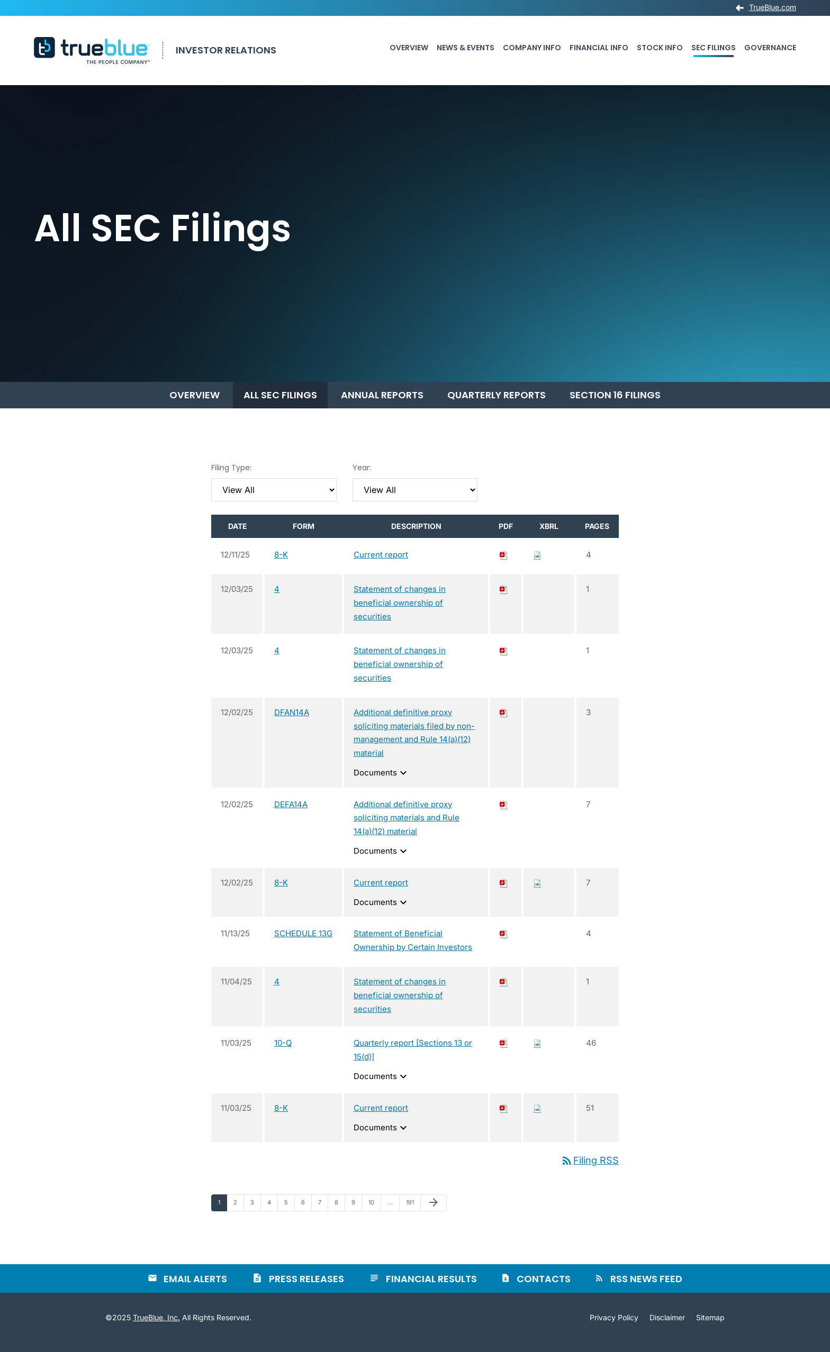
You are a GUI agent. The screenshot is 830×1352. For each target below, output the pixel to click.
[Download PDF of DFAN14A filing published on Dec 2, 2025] (504, 722)
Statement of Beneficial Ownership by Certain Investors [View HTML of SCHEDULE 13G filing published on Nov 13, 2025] (413, 950)
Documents (382, 782)
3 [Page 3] (255, 1214)
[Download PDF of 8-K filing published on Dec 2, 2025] (504, 892)
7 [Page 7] (323, 1214)
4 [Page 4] (272, 1214)
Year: (362, 477)
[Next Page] (433, 1212)
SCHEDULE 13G (303, 943)
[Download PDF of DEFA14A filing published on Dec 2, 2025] (504, 814)
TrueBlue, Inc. (156, 1326)
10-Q (283, 1052)
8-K (281, 564)
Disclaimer (667, 1327)
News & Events (465, 47)
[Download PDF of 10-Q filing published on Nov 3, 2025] (504, 1052)
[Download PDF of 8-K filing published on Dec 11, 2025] (504, 564)
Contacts (544, 1288)
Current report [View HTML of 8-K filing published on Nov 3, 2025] (381, 1117)
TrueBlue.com (772, 7)
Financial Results (431, 1288)
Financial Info (599, 47)
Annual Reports (382, 404)
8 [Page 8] (339, 1214)
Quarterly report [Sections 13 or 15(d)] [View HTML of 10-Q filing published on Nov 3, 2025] (413, 1059)
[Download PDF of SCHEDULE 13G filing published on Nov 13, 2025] (504, 943)
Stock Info (660, 47)
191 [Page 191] (412, 1214)
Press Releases (306, 1288)
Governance (770, 47)
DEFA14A (291, 814)
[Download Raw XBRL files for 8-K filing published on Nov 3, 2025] (537, 1117)
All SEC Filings (280, 404)
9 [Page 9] (356, 1214)
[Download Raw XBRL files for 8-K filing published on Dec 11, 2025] (537, 564)
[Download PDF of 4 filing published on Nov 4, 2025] (504, 991)
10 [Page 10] (374, 1214)
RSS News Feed (646, 1288)
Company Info (532, 47)
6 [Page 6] (306, 1214)
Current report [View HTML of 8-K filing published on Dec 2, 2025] (381, 892)
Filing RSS (590, 1169)
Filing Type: (231, 477)
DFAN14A (291, 722)
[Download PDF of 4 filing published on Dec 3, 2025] (504, 598)
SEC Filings (713, 47)
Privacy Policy (614, 1327)
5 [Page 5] (289, 1214)
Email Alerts (195, 1288)
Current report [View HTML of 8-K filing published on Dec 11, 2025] (381, 564)
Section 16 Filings (615, 404)
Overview (409, 47)
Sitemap (710, 1327)
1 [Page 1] (222, 1214)
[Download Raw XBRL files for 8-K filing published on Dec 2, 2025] (537, 892)
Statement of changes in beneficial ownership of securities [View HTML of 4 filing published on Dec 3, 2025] (400, 612)
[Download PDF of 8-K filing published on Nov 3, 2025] (504, 1117)
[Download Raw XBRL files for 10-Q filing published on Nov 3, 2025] (537, 1052)
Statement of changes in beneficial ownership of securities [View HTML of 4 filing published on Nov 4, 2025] (400, 1005)
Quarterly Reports (496, 404)
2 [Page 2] (238, 1214)
